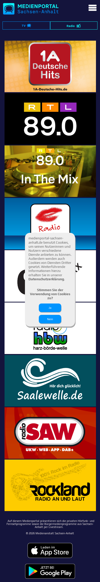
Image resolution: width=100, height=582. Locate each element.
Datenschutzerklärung (46, 279)
